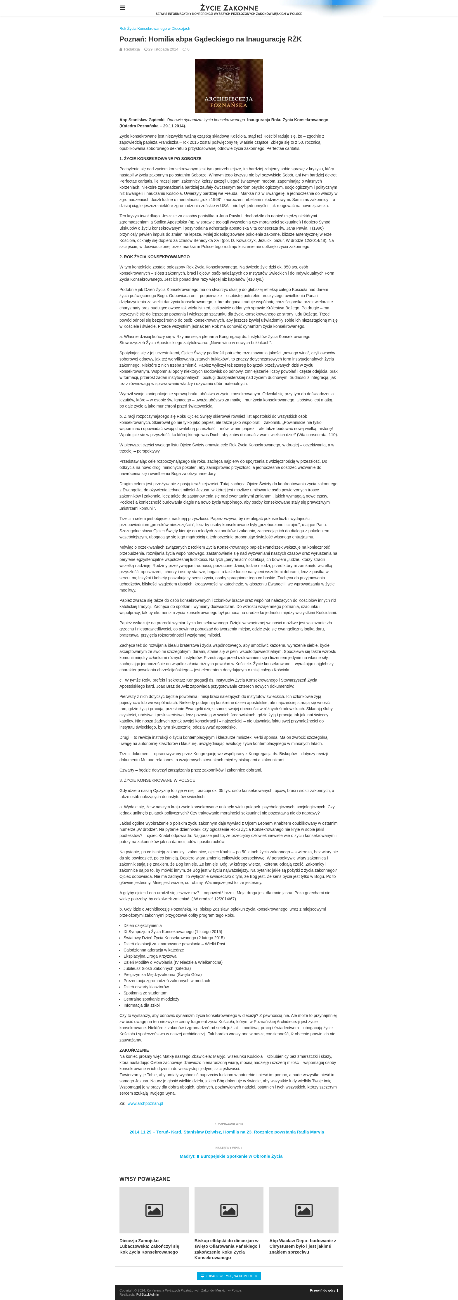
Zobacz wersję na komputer (229, 1276)
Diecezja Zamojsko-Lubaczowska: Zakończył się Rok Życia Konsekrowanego (149, 1246)
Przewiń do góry (324, 1290)
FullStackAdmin (147, 1294)
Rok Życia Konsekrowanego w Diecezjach (154, 28)
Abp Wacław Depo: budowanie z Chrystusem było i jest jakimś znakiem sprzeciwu (302, 1246)
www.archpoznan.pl (145, 1103)
